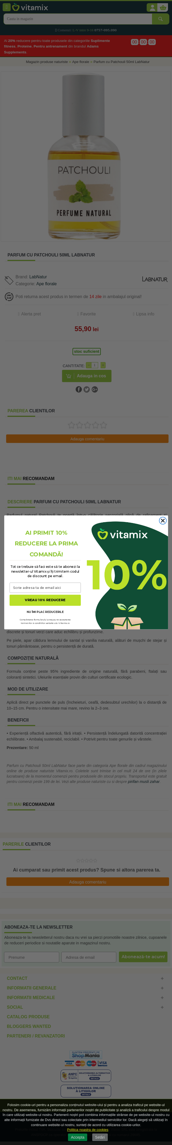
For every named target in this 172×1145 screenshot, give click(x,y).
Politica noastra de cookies (88, 1130)
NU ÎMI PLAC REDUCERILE (45, 611)
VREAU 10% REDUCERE (45, 600)
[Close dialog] (162, 520)
